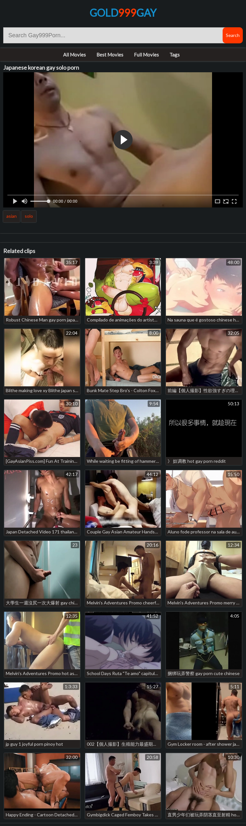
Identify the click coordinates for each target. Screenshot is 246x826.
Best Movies (109, 54)
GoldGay (123, 12)
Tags (174, 54)
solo (29, 216)
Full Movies (146, 54)
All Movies (74, 54)
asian (11, 216)
